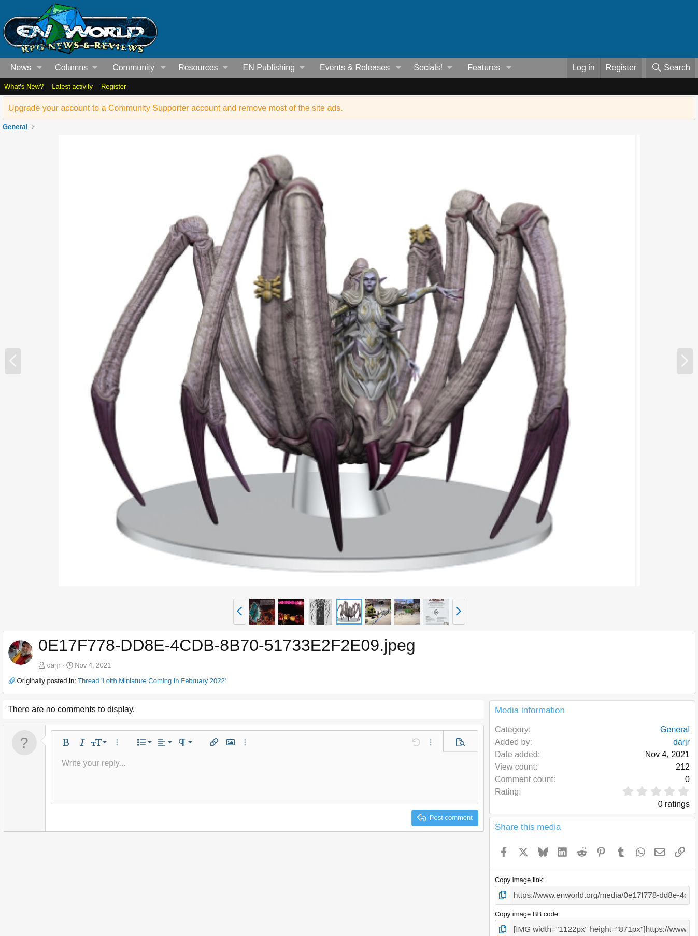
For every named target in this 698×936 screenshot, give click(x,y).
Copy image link (519, 880)
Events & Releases (355, 67)
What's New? (24, 86)
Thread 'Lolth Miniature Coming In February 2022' (152, 681)
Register (113, 86)
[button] (39, 68)
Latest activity (72, 86)
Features (483, 67)
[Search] (670, 68)
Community (133, 67)
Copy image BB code (526, 912)
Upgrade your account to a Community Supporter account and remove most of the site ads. (175, 108)
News (20, 67)
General (675, 729)
